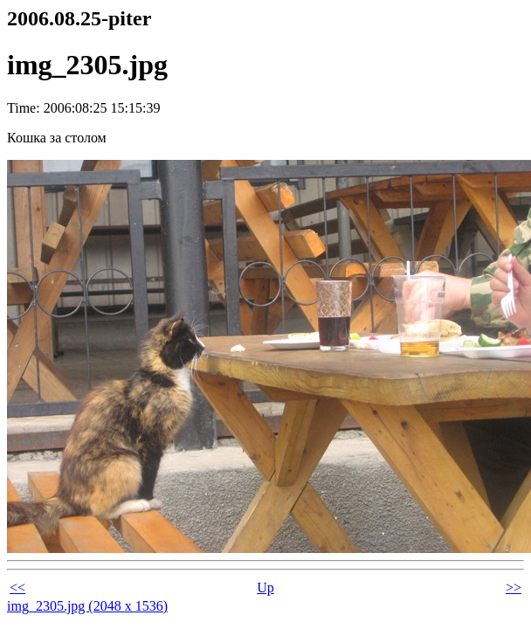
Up (265, 587)
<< (17, 587)
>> (513, 587)
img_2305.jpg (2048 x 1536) (87, 605)
